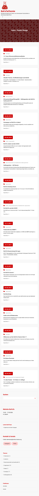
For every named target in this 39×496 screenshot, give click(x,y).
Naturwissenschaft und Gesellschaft (12, 160)
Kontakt (4, 482)
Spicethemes (31, 494)
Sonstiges (7, 53)
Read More (6, 61)
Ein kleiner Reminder (8, 352)
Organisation (8, 118)
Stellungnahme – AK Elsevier (11, 162)
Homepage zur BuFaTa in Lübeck (12, 120)
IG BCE (6, 139)
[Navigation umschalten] (2, 17)
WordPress (15, 494)
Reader (22, 370)
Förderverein (6, 449)
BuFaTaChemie (8, 11)
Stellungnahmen (8, 95)
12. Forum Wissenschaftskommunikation (14, 56)
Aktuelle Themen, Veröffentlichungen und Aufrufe (16, 77)
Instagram (7, 437)
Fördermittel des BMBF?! (9, 226)
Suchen (35, 391)
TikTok (14, 437)
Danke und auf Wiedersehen (10, 310)
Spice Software (24, 494)
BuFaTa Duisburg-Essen (9, 183)
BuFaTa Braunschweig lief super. (11, 247)
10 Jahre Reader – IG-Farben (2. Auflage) (14, 373)
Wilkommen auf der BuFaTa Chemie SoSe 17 (15, 331)
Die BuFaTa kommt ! (8, 268)
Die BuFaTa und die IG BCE (10, 205)
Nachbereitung (7, 289)
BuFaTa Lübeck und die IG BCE (11, 141)
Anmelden (5, 479)
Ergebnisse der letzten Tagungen (10, 420)
